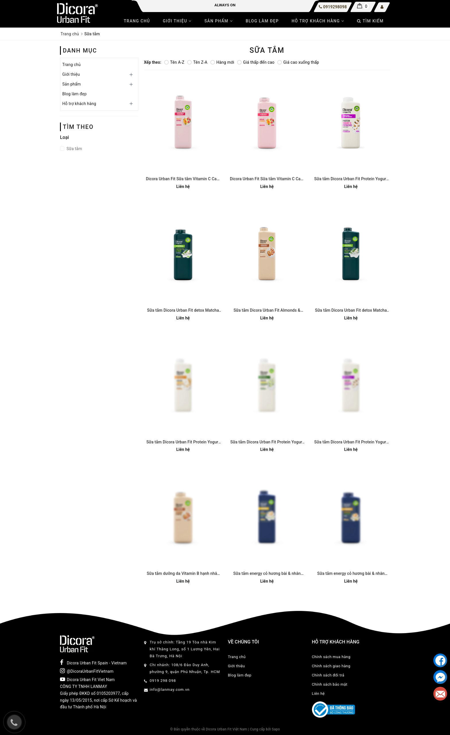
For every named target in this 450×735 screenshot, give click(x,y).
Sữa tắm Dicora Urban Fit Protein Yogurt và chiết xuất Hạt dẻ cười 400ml (351, 179)
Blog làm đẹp (262, 21)
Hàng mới (222, 62)
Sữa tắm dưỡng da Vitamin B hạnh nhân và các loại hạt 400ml (183, 574)
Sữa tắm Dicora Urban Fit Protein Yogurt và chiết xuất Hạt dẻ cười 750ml (351, 442)
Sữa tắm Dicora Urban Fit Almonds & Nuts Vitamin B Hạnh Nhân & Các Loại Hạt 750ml (267, 310)
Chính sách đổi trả (328, 675)
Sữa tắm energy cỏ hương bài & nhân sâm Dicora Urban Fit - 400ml (351, 574)
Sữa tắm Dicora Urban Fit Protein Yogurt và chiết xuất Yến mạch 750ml (183, 442)
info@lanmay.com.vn (170, 689)
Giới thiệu (177, 21)
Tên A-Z (174, 62)
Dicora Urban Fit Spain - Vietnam (93, 662)
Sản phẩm (218, 21)
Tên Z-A (197, 62)
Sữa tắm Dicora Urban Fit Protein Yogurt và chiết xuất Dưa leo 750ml (267, 442)
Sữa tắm (73, 148)
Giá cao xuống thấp (298, 62)
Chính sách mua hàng (331, 657)
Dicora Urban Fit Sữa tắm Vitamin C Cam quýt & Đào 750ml (183, 179)
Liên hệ (318, 693)
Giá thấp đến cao (255, 62)
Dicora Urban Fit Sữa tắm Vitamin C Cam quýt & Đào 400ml (267, 179)
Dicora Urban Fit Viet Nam (87, 679)
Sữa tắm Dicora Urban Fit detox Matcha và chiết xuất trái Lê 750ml (351, 310)
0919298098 (335, 7)
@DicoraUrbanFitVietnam (86, 671)
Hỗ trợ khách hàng (318, 21)
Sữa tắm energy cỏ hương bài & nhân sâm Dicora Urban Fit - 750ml (267, 574)
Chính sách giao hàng (331, 666)
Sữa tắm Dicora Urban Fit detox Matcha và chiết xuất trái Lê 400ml (183, 310)
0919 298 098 (163, 680)
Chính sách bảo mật (330, 684)
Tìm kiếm (370, 21)
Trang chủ (137, 21)
